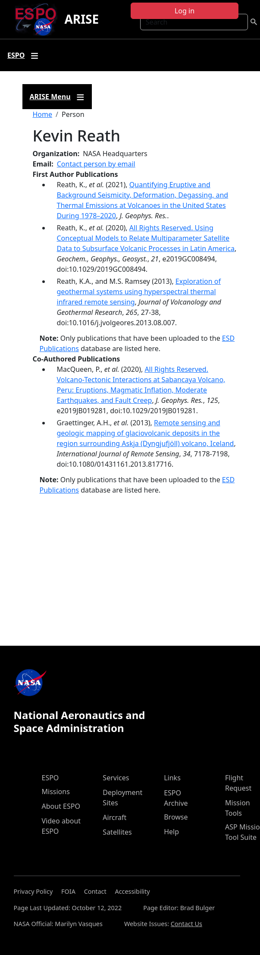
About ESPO (61, 806)
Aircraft (114, 817)
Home (43, 114)
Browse (176, 817)
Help (171, 831)
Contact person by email (96, 164)
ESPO (50, 777)
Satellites (117, 832)
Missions (56, 791)
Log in (184, 11)
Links (172, 777)
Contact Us (186, 924)
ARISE (81, 19)
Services (116, 777)
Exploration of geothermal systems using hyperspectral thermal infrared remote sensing (139, 291)
